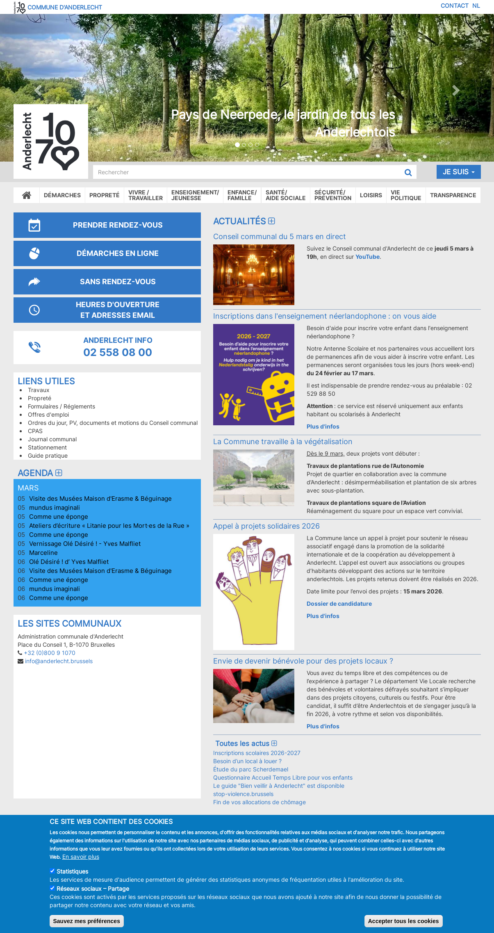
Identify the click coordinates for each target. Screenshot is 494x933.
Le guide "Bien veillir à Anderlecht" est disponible (278, 785)
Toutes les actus (246, 743)
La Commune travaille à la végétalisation (283, 441)
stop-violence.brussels (243, 793)
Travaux (39, 389)
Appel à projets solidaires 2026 (266, 525)
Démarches (62, 195)
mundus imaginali (54, 507)
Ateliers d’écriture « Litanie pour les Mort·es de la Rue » (109, 525)
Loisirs (371, 195)
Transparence (453, 195)
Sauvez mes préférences (86, 921)
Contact (455, 5)
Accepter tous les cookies (403, 921)
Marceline (43, 553)
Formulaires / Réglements (61, 406)
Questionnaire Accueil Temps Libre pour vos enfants (283, 777)
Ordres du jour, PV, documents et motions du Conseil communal (113, 422)
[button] (37, 88)
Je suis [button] (459, 172)
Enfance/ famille (242, 195)
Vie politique (406, 195)
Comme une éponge (58, 516)
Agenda (41, 473)
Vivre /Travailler (145, 195)
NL (476, 5)
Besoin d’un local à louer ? (247, 760)
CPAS (35, 430)
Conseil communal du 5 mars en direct (279, 236)
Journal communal (52, 439)
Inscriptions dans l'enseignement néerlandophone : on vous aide (324, 315)
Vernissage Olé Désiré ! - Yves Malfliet (85, 543)
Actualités (245, 221)
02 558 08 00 (117, 352)
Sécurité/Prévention (332, 195)
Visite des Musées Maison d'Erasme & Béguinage (100, 498)
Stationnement (47, 447)
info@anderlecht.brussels (59, 660)
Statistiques (72, 871)
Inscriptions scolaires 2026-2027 (256, 752)
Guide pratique (48, 455)
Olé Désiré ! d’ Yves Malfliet (69, 562)
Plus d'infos (323, 426)
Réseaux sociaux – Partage (93, 888)
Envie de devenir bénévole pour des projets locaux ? (303, 660)
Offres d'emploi (48, 414)
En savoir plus (80, 856)
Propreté (104, 195)
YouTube (367, 256)
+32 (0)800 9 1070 (49, 652)
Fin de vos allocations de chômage (259, 801)
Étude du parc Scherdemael (250, 769)
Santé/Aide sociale (286, 195)
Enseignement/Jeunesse (195, 195)
